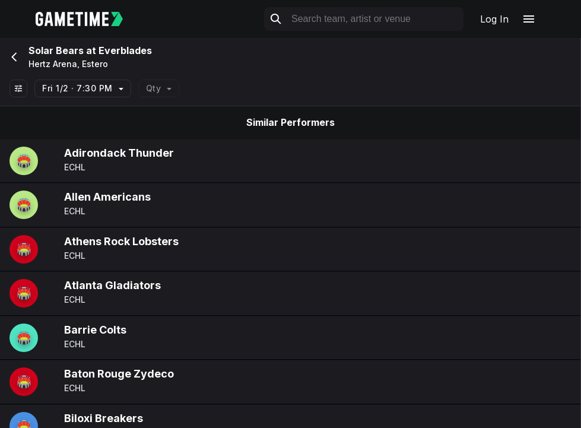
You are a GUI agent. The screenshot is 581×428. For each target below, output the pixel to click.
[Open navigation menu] (528, 19)
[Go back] (13, 57)
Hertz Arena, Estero (68, 64)
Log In (494, 19)
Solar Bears (56, 50)
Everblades (125, 50)
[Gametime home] (86, 19)
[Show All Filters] (18, 88)
